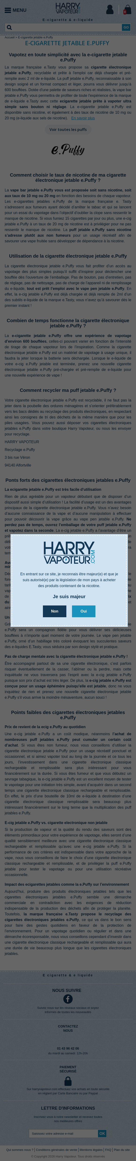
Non (54, 611)
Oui (83, 611)
